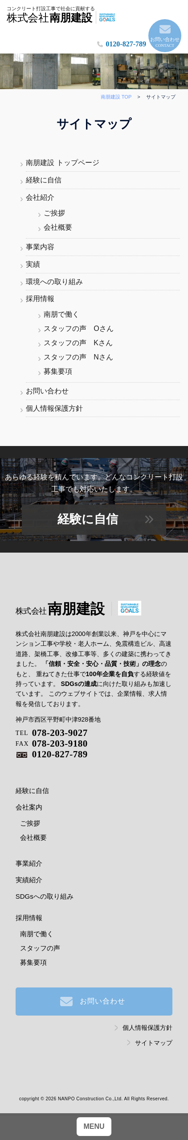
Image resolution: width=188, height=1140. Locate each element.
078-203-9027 (52, 732)
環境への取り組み (54, 281)
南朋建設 (60, 609)
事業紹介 (29, 863)
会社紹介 (40, 197)
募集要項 (58, 371)
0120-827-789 (126, 44)
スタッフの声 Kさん (78, 343)
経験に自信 (43, 180)
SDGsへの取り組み (45, 896)
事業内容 (40, 247)
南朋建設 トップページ (62, 162)
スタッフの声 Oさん (78, 328)
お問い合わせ (164, 43)
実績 (33, 264)
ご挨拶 (54, 213)
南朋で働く (61, 314)
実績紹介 (29, 880)
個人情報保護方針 (54, 408)
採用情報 (40, 298)
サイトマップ (153, 1042)
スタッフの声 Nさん (78, 357)
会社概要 (58, 227)
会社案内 (29, 807)
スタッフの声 (40, 948)
